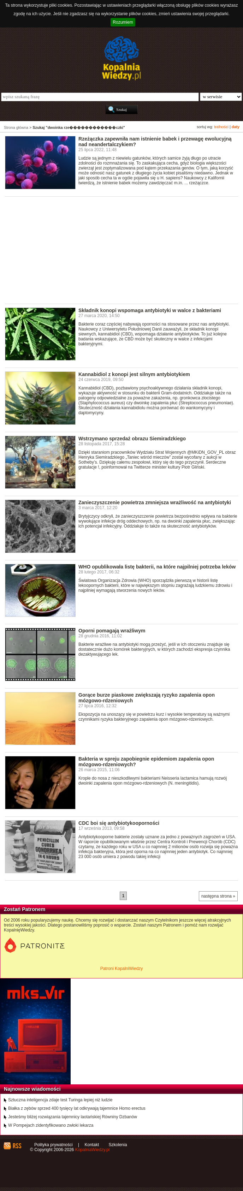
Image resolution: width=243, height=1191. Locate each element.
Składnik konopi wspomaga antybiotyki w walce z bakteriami (149, 310)
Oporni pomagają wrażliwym (111, 630)
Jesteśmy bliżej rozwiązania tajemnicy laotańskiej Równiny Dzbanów (72, 1116)
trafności (221, 127)
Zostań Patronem (25, 909)
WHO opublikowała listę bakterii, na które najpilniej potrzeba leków (157, 567)
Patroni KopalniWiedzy (121, 968)
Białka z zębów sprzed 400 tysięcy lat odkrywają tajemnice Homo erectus (77, 1108)
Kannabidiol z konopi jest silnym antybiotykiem (134, 374)
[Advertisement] (124, 249)
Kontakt (92, 1144)
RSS (17, 1145)
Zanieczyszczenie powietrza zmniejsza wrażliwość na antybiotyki (154, 502)
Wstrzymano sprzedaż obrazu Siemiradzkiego (132, 438)
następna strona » (218, 896)
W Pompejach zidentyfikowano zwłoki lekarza (50, 1125)
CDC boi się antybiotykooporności (118, 823)
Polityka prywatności (53, 1144)
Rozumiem (123, 22)
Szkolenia (118, 1144)
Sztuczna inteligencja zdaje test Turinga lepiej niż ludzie (60, 1099)
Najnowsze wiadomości (32, 1089)
